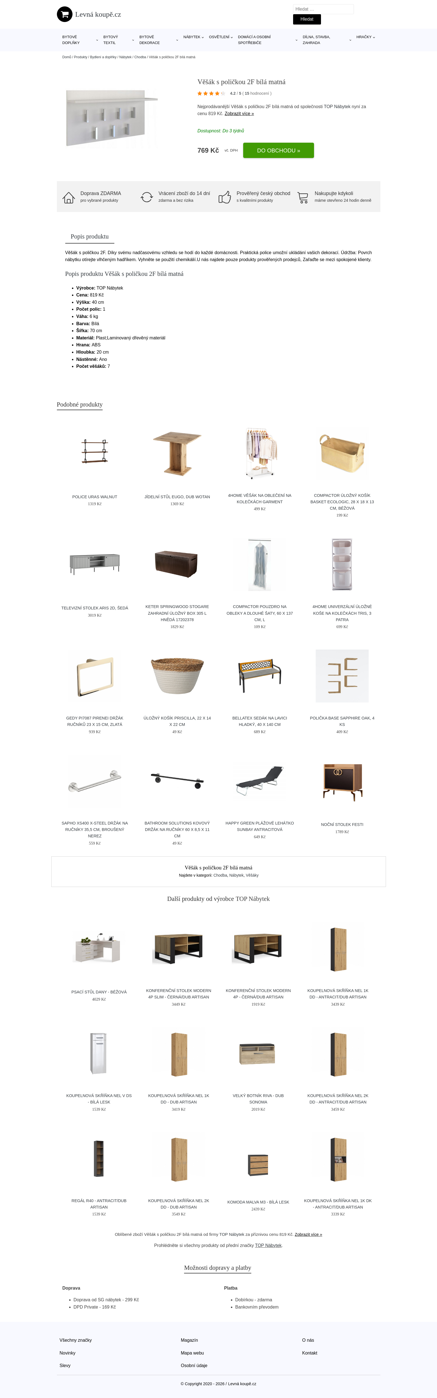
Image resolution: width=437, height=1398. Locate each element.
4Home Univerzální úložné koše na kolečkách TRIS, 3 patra (342, 613)
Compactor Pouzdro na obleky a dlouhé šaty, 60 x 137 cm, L (260, 613)
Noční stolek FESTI (342, 824)
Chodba (140, 57)
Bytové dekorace (149, 40)
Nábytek (192, 37)
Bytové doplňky (71, 40)
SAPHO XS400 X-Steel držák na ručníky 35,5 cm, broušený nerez (95, 829)
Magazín (189, 1340)
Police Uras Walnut (94, 497)
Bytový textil (110, 40)
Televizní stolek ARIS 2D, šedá (94, 608)
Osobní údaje (194, 1365)
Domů (66, 57)
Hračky (363, 37)
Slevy (65, 1365)
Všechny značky (76, 1340)
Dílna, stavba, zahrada (316, 40)
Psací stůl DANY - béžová (99, 992)
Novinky (68, 1353)
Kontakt (309, 1353)
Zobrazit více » (239, 113)
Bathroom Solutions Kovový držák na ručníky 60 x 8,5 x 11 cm (177, 829)
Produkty (80, 57)
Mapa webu (192, 1353)
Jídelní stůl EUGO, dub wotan (177, 497)
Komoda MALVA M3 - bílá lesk (258, 1202)
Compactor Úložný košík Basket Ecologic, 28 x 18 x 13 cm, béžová (342, 501)
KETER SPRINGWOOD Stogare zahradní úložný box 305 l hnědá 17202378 (177, 613)
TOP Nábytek (337, 106)
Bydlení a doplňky (103, 57)
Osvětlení (219, 37)
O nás (308, 1340)
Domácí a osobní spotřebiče (254, 40)
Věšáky (252, 875)
